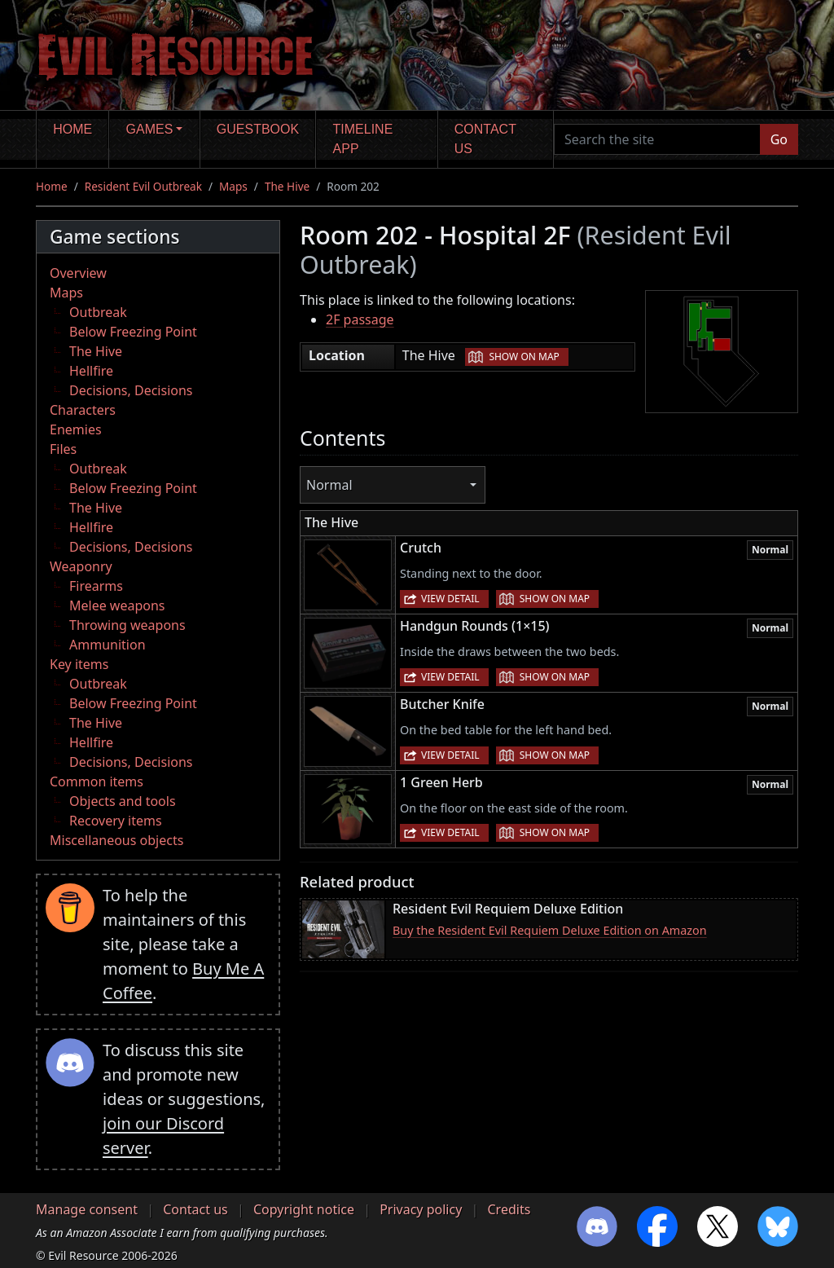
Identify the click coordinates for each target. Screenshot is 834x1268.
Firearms (96, 586)
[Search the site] (657, 139)
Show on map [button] (524, 356)
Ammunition (107, 645)
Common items (96, 781)
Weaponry (81, 566)
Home (72, 129)
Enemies (76, 429)
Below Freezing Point (133, 332)
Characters (83, 410)
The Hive (287, 186)
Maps (233, 186)
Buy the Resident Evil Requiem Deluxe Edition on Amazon (550, 930)
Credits (508, 1209)
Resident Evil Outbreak (143, 186)
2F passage (360, 319)
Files (63, 449)
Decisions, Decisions (131, 390)
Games (149, 129)
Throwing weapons (127, 625)
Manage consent (87, 1209)
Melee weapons (117, 605)
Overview (78, 273)
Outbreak (98, 312)
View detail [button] (450, 598)
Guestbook (258, 129)
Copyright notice (303, 1209)
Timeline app (363, 139)
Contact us (485, 139)
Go (779, 139)
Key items (79, 664)
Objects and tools (122, 801)
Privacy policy (421, 1209)
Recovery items (115, 821)
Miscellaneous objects (116, 840)
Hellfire (91, 371)
